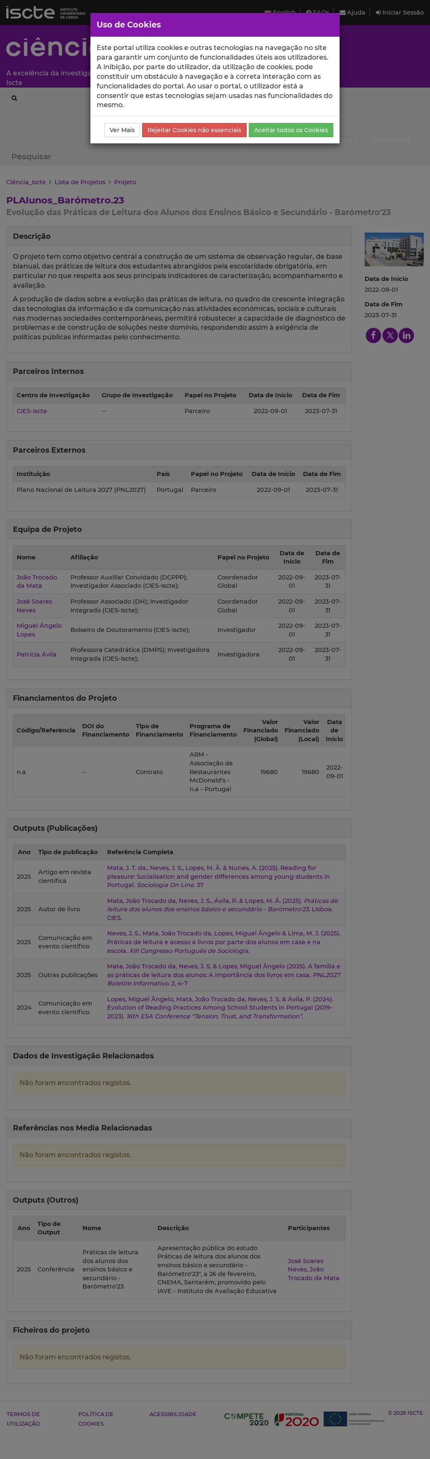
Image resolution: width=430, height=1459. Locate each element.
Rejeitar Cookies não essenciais (194, 130)
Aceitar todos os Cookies (291, 130)
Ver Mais (122, 130)
